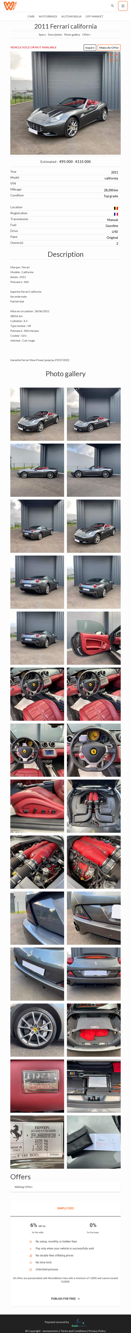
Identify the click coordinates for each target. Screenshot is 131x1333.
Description (55, 34)
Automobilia (71, 16)
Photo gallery (72, 34)
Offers (86, 34)
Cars (31, 16)
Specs (42, 34)
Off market (94, 16)
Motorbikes (48, 16)
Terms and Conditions (74, 1330)
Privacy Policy (97, 1330)
